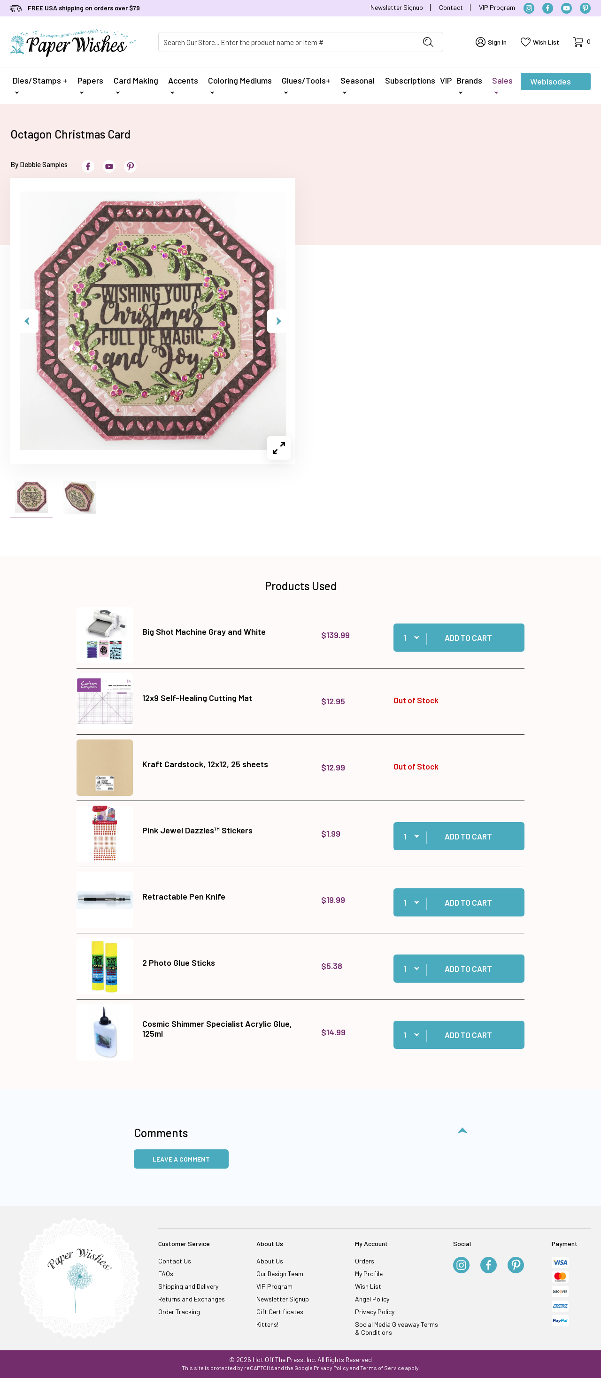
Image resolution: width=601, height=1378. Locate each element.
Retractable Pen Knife (183, 896)
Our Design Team (279, 1274)
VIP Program (497, 7)
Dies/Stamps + (40, 84)
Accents (183, 84)
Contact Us (174, 1261)
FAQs (165, 1274)
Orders (364, 1261)
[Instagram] (529, 8)
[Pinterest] (585, 8)
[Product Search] (286, 42)
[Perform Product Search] (428, 42)
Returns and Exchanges (191, 1299)
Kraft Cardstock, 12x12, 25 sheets (205, 764)
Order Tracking (179, 1312)
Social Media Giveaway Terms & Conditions (396, 1328)
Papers (90, 84)
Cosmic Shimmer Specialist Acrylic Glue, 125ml (217, 1028)
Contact (451, 7)
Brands (469, 84)
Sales (502, 84)
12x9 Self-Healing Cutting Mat (197, 698)
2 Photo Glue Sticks (178, 962)
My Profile (369, 1274)
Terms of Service (382, 1367)
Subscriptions (410, 80)
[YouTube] (566, 8)
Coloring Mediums (240, 84)
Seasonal (357, 84)
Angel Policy (372, 1299)
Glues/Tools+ (306, 84)
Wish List (368, 1286)
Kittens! (267, 1324)
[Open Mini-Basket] (582, 42)
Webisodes (550, 83)
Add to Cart (468, 637)
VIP (446, 80)
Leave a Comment (181, 1159)
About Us (269, 1261)
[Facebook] (547, 8)
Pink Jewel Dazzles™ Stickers (197, 830)
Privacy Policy (374, 1312)
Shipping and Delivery (188, 1286)
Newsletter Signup (396, 7)
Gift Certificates (279, 1312)
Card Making (136, 84)
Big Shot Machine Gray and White (204, 631)
